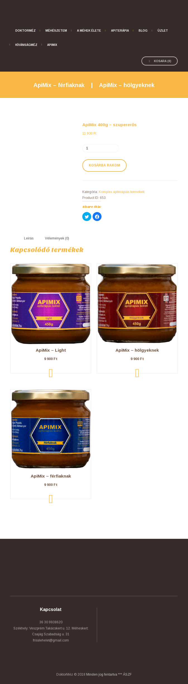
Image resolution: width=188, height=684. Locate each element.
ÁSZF (127, 674)
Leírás (28, 238)
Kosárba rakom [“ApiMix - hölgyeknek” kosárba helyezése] (137, 373)
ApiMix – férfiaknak (59, 85)
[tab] (28, 238)
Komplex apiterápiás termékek (121, 192)
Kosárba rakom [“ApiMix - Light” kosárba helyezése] (51, 373)
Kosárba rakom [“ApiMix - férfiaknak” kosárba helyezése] (51, 499)
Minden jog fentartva (101, 674)
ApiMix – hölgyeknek (127, 85)
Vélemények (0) (57, 238)
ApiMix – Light (51, 350)
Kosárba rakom (104, 165)
